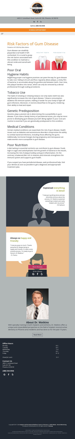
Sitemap (50, 426)
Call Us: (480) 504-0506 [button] (37, 26)
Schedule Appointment (37, 30)
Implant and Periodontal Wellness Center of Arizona (34, 424)
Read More (38, 335)
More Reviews (37, 267)
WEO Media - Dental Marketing (58, 424)
